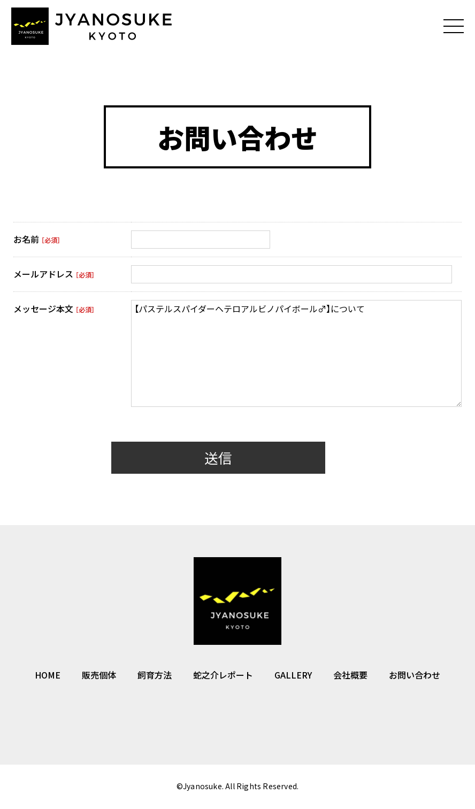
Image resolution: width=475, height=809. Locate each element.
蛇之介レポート (223, 676)
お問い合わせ (414, 676)
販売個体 (99, 676)
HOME (47, 676)
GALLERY (293, 676)
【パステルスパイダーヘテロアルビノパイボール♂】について (296, 355)
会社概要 (350, 676)
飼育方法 (154, 676)
